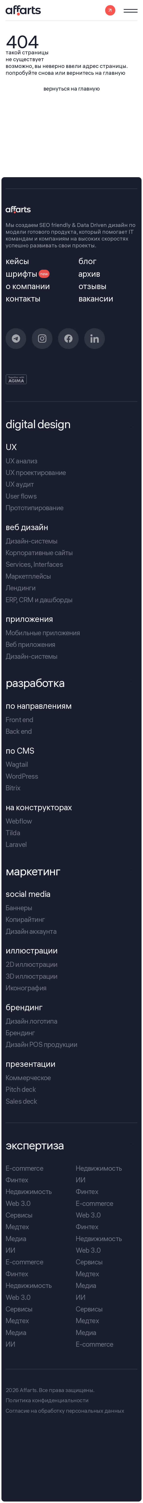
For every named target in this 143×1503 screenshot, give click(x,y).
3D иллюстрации (32, 976)
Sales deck (21, 1101)
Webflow (19, 821)
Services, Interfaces (34, 564)
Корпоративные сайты (39, 552)
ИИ (10, 1250)
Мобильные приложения (43, 632)
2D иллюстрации (32, 964)
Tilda (13, 832)
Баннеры (19, 907)
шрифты (28, 274)
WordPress (22, 776)
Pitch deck (21, 1089)
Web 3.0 (18, 1203)
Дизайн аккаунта (31, 931)
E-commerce (24, 1168)
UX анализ (21, 461)
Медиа (16, 1238)
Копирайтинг (25, 919)
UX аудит (20, 484)
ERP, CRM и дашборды (39, 599)
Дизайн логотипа (31, 1021)
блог (87, 261)
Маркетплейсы (28, 576)
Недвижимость (29, 1191)
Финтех (17, 1180)
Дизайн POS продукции (41, 1044)
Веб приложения (30, 644)
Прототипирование (34, 507)
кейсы (17, 261)
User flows (21, 496)
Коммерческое (28, 1077)
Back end (19, 731)
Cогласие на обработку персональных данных (65, 1410)
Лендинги (21, 588)
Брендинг (20, 1032)
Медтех (17, 1226)
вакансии (95, 298)
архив (89, 274)
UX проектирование (36, 472)
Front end (20, 719)
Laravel (16, 844)
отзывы (92, 286)
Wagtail (17, 764)
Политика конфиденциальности (47, 1400)
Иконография (26, 988)
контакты (23, 298)
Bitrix (13, 788)
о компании (28, 286)
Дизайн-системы (32, 541)
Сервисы (19, 1215)
